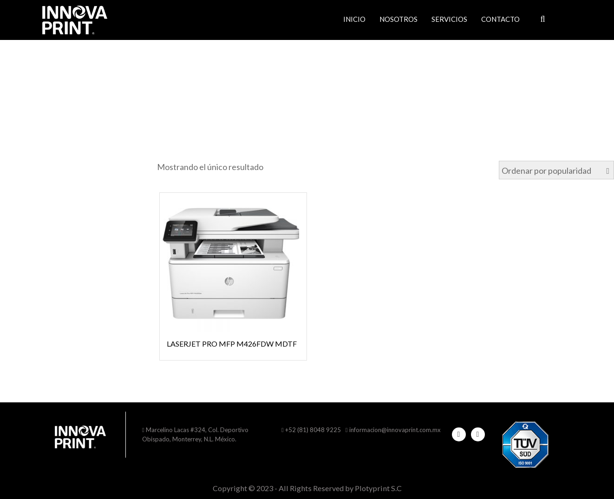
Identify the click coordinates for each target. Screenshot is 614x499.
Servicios (449, 19)
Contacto (500, 19)
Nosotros (398, 19)
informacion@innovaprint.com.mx (395, 429)
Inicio (354, 19)
